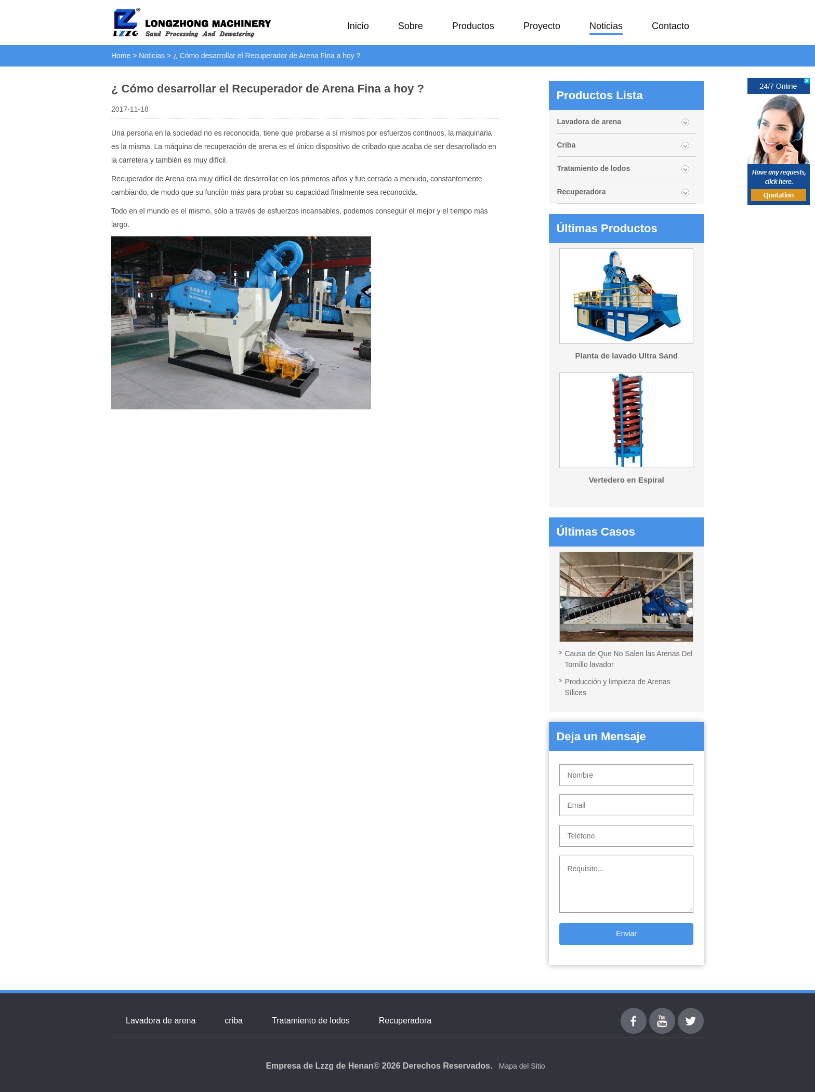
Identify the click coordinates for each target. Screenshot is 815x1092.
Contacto (670, 26)
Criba (566, 145)
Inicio (358, 26)
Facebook (634, 1013)
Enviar (626, 933)
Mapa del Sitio (522, 1066)
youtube (662, 1013)
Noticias (606, 26)
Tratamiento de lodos (593, 168)
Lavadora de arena (589, 121)
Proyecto (541, 26)
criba (234, 1020)
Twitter (690, 1013)
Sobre (410, 26)
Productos (473, 26)
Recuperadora (581, 192)
